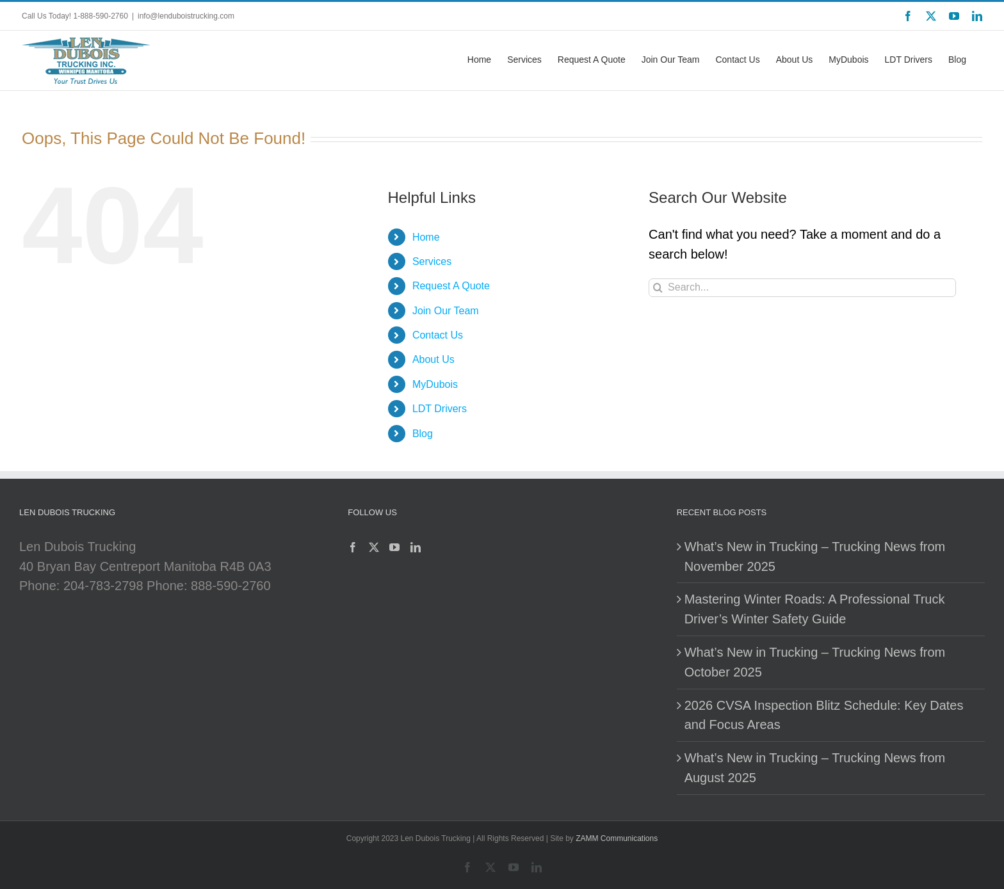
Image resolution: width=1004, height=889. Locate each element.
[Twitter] (374, 547)
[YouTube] (394, 547)
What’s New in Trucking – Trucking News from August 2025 (815, 768)
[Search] (658, 287)
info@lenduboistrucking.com (186, 16)
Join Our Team (445, 310)
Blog (422, 433)
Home (426, 237)
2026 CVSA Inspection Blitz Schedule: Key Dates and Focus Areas (824, 715)
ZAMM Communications (617, 838)
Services (431, 261)
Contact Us (437, 335)
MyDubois (435, 384)
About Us (433, 359)
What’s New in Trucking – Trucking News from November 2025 (815, 556)
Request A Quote (451, 285)
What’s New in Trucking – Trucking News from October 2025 (815, 662)
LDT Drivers (439, 408)
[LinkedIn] (415, 547)
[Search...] (802, 287)
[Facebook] (353, 547)
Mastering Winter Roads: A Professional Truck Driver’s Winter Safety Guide (814, 609)
